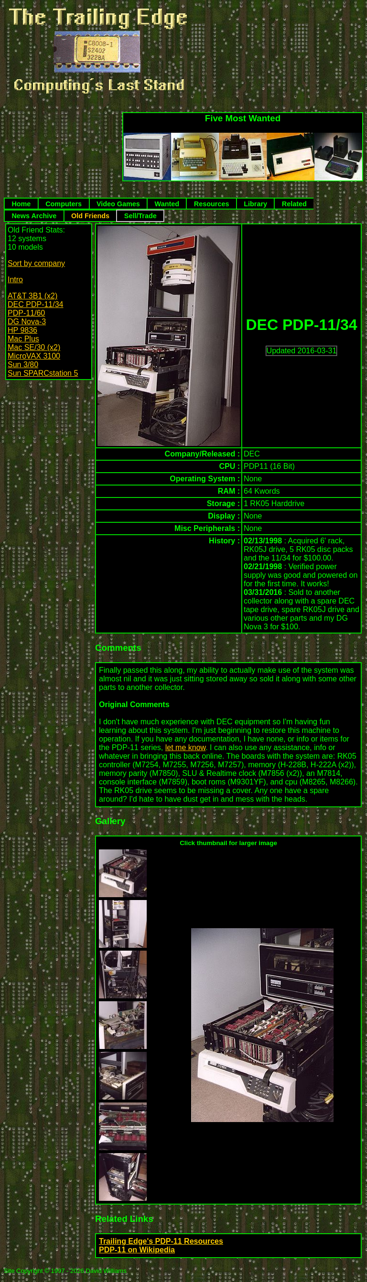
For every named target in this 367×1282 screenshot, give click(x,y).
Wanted (167, 204)
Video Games (118, 204)
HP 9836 (22, 330)
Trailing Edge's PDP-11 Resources (161, 1241)
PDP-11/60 (26, 313)
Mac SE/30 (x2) (34, 347)
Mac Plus (23, 339)
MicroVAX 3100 (34, 356)
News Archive (33, 216)
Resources (211, 204)
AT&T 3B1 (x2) (32, 296)
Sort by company (36, 263)
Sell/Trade (140, 216)
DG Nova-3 (27, 322)
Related (294, 204)
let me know (185, 747)
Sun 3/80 (23, 364)
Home (21, 204)
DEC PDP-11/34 (36, 304)
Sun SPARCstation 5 (43, 373)
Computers (63, 204)
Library (255, 204)
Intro (15, 279)
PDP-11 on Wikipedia (137, 1250)
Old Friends (90, 216)
